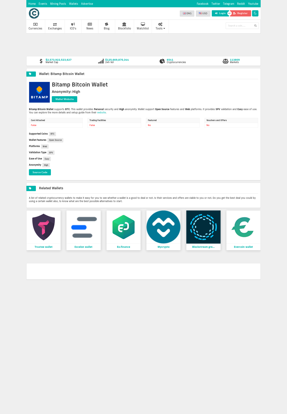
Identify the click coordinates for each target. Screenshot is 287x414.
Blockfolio (124, 26)
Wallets (73, 3)
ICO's (73, 26)
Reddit (241, 3)
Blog (106, 26)
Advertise (87, 3)
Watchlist (143, 26)
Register (240, 13)
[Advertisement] (143, 44)
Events (43, 3)
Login (220, 13)
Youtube (253, 3)
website (101, 112)
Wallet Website (64, 99)
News (89, 26)
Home (32, 3)
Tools (160, 26)
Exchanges (55, 26)
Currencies (35, 26)
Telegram (228, 3)
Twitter (215, 3)
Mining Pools (58, 3)
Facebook (202, 3)
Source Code (40, 172)
